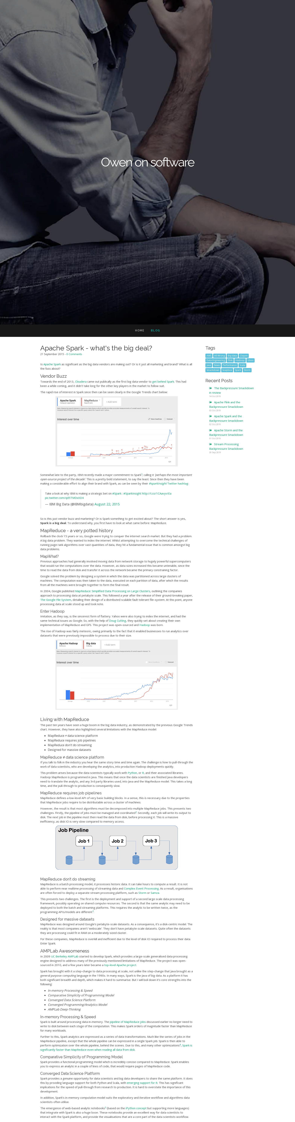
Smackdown (213, 370)
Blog (155, 330)
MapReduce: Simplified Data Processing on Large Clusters (112, 591)
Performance (230, 365)
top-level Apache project (120, 965)
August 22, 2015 (107, 504)
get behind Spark (163, 381)
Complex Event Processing (141, 888)
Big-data (232, 355)
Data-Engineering (216, 360)
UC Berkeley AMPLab (64, 956)
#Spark (116, 493)
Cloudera (81, 381)
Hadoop (144, 625)
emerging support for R (142, 1083)
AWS (209, 355)
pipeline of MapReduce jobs (128, 1022)
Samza (155, 893)
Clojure (244, 355)
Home (139, 330)
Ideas (250, 360)
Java (209, 365)
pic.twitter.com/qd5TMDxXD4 (64, 498)
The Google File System (55, 600)
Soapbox (227, 370)
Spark (238, 370)
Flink (230, 360)
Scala (242, 365)
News (217, 365)
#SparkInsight (132, 493)
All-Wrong (219, 355)
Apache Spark (52, 364)
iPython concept (136, 1108)
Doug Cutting (117, 620)
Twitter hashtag (168, 483)
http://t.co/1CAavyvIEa (156, 493)
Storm (142, 893)
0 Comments (74, 354)
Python (132, 773)
